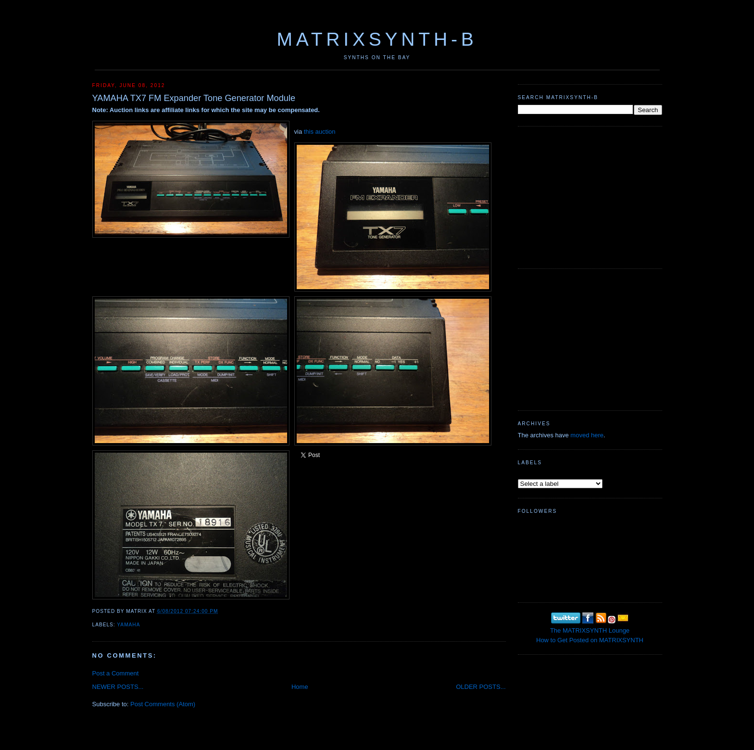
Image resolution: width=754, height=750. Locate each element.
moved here (586, 435)
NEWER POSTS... (118, 686)
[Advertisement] (590, 196)
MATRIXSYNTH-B (376, 39)
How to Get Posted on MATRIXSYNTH (589, 640)
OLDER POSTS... (480, 686)
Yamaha (128, 624)
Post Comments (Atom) (162, 704)
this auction (320, 131)
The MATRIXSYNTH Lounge (589, 630)
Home (299, 686)
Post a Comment (115, 673)
